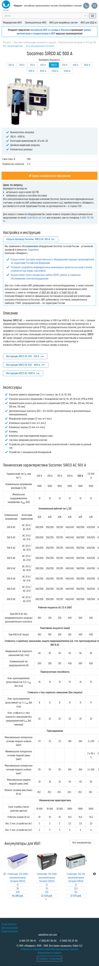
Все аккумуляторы (81, 842)
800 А (75, 64)
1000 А (87, 64)
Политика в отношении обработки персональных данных (49, 949)
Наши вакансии (9, 931)
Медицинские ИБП (12, 22)
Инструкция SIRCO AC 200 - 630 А (22, 356)
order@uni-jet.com (36, 217)
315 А (32, 64)
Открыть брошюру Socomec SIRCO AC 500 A (28, 239)
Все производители (13, 46)
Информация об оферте (49, 952)
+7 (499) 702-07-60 (68, 940)
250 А (21, 64)
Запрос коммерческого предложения (49, 175)
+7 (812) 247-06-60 (47, 940)
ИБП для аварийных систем (63, 22)
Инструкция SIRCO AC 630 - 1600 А (23, 364)
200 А (11, 64)
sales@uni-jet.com (47, 934)
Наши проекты (9, 924)
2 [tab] (55, 899)
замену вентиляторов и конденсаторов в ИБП (54, 31)
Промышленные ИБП (35, 22)
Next (94, 874)
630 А (64, 64)
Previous (4, 874)
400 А (43, 64)
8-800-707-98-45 (27, 940)
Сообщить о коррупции (49, 958)
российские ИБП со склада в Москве (49, 29)
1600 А (43, 70)
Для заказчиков (10, 927)
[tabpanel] (18, 874)
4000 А (67, 70)
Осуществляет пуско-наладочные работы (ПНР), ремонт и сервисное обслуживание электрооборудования (46, 276)
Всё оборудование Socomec (40, 46)
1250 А (31, 70)
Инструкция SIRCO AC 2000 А (20, 373)
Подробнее (33, 249)
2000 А (55, 70)
